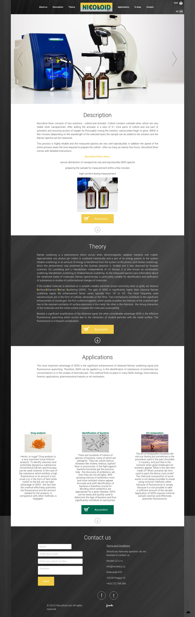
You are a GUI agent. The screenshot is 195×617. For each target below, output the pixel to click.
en (181, 11)
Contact (150, 7)
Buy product (101, 218)
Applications (123, 7)
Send (46, 581)
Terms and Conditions (118, 545)
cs (177, 11)
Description (58, 7)
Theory (72, 7)
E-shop (138, 7)
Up (188, 610)
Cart (178, 3)
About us (43, 7)
